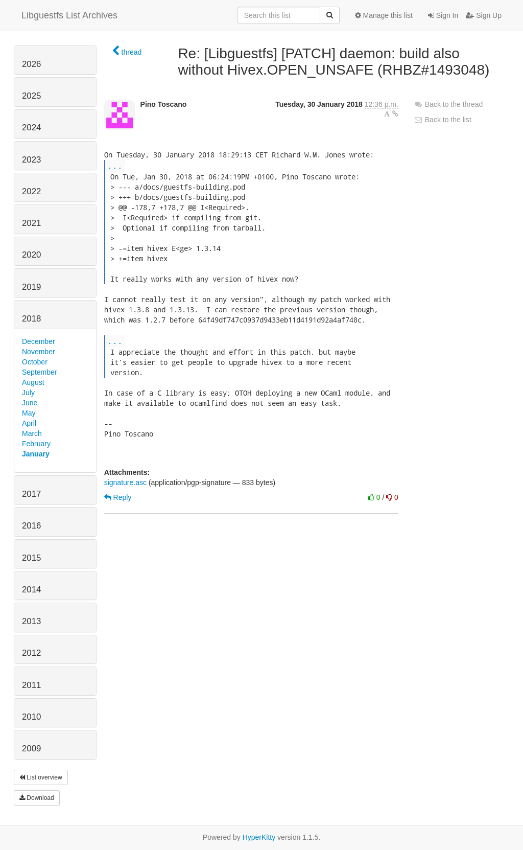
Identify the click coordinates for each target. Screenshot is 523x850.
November (38, 352)
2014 (31, 589)
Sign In (443, 15)
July (28, 392)
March (32, 433)
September (39, 372)
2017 (31, 494)
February (36, 444)
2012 (31, 653)
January (36, 454)
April (29, 423)
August (33, 382)
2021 (31, 223)
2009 (31, 748)
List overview (40, 777)
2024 (31, 127)
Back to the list (442, 120)
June (29, 403)
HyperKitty (259, 837)
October (34, 362)
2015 (31, 558)
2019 (31, 287)
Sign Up (484, 15)
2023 (31, 160)
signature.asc (125, 482)
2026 (31, 64)
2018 (31, 319)
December (38, 341)
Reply (118, 497)
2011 (31, 685)
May (28, 413)
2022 (31, 191)
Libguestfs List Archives (69, 15)
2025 (31, 96)
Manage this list (384, 15)
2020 (31, 255)
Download (36, 797)
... (115, 165)
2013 (31, 621)
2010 (31, 717)
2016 (31, 526)
